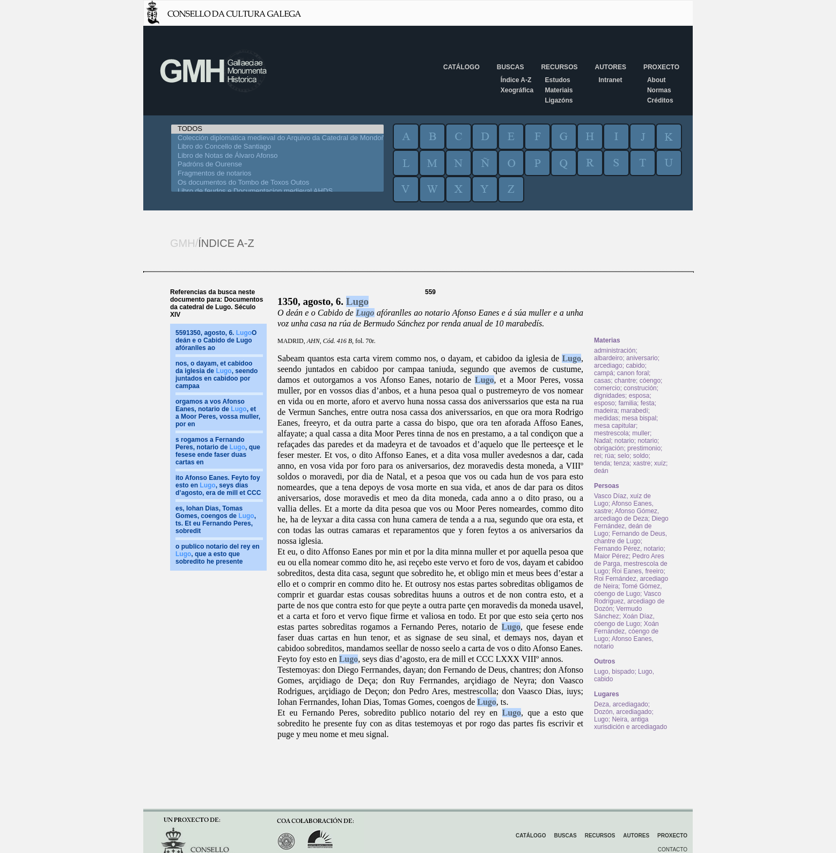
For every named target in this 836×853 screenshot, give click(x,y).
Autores (610, 67)
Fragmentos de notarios (277, 173)
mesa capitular (615, 425)
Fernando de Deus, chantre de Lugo (630, 537)
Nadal (602, 440)
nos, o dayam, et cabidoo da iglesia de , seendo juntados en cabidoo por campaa (216, 375)
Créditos (660, 100)
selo (623, 456)
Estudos (557, 80)
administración (614, 350)
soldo (641, 456)
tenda (602, 463)
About (656, 80)
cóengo (650, 380)
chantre (625, 380)
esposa (639, 395)
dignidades (609, 395)
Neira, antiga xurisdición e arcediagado (630, 723)
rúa (609, 456)
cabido (635, 365)
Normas (659, 90)
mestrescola (611, 433)
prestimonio (644, 448)
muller (641, 433)
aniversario (642, 358)
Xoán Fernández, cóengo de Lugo (626, 631)
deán (601, 471)
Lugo (357, 301)
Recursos (559, 67)
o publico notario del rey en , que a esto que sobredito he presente (217, 554)
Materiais (559, 90)
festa (648, 403)
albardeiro (608, 358)
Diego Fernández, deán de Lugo (631, 526)
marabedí (634, 410)
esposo (604, 403)
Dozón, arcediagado (622, 712)
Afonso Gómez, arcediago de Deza (626, 514)
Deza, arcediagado (621, 704)
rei (597, 456)
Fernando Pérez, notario (628, 548)
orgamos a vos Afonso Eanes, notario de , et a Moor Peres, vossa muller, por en (217, 413)
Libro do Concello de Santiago (277, 146)
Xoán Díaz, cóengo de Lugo (624, 620)
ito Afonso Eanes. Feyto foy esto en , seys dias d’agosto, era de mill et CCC (218, 485)
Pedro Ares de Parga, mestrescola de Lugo (631, 563)
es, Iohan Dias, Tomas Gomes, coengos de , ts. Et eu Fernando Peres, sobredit (215, 520)
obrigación (609, 448)
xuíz (660, 463)
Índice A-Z (516, 80)
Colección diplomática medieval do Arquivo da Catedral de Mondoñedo (277, 138)
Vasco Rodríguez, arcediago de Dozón (629, 601)
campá (603, 373)
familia (627, 403)
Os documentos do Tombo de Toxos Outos (277, 182)
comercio (607, 388)
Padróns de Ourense (277, 164)
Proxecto (661, 67)
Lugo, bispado (614, 671)
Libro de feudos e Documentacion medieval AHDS (277, 191)
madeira (605, 410)
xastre (642, 463)
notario (624, 440)
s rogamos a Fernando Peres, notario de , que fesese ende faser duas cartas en (217, 451)
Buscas (510, 67)
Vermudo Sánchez (618, 612)
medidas (606, 418)
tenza (621, 463)
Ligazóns (559, 100)
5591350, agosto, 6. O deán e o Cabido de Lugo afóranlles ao (215, 340)
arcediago (608, 365)
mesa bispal (639, 418)
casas (602, 380)
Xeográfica (517, 90)
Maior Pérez (611, 556)
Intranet (610, 80)
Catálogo (461, 67)
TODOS (277, 129)
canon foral (633, 373)
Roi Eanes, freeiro (637, 571)
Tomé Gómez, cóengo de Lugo (628, 589)
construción (640, 388)
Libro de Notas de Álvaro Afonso (277, 156)
